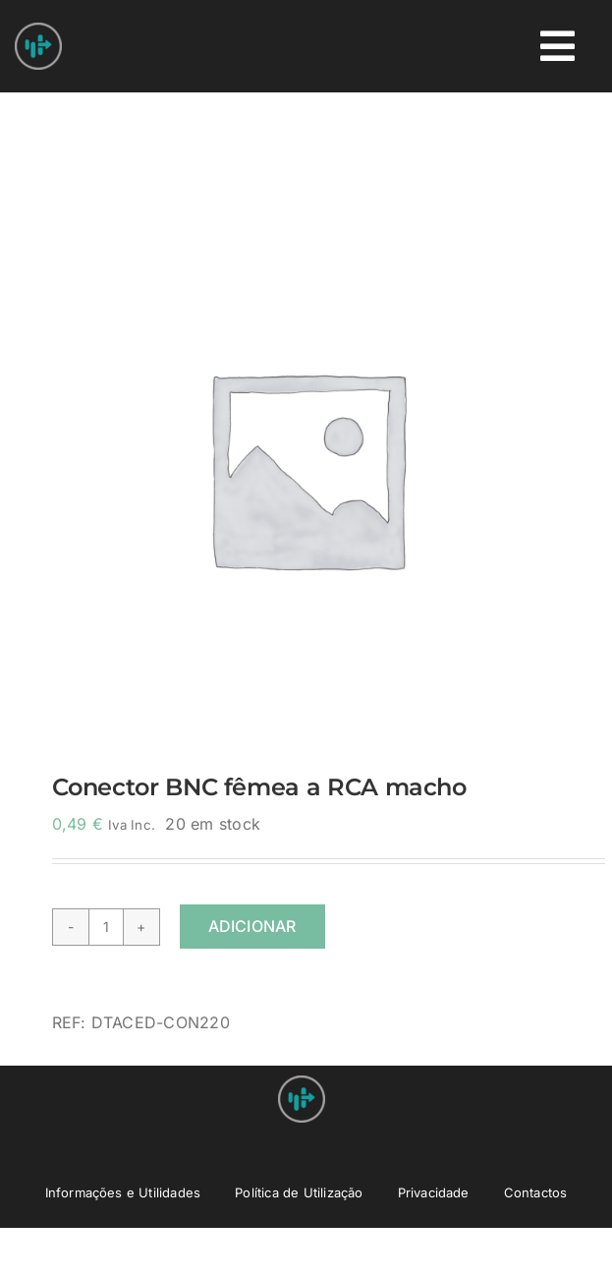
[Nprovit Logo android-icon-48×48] (301, 1083)
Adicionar (252, 926)
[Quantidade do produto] (106, 927)
